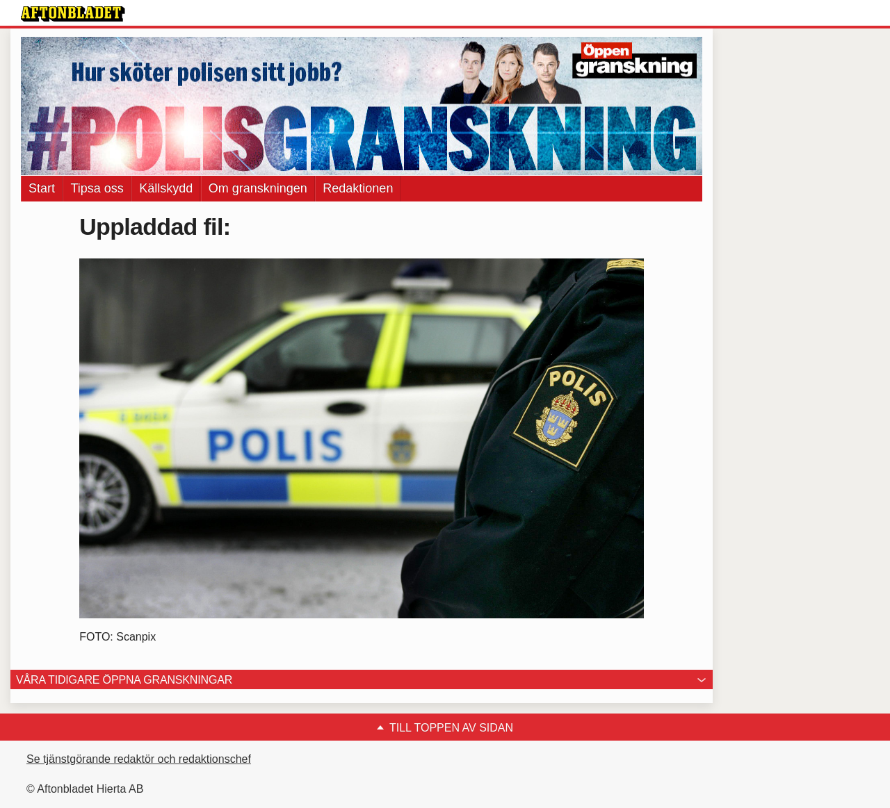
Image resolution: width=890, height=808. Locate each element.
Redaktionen (358, 188)
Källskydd (166, 188)
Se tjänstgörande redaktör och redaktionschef (138, 759)
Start (42, 188)
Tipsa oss (96, 188)
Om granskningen (258, 188)
